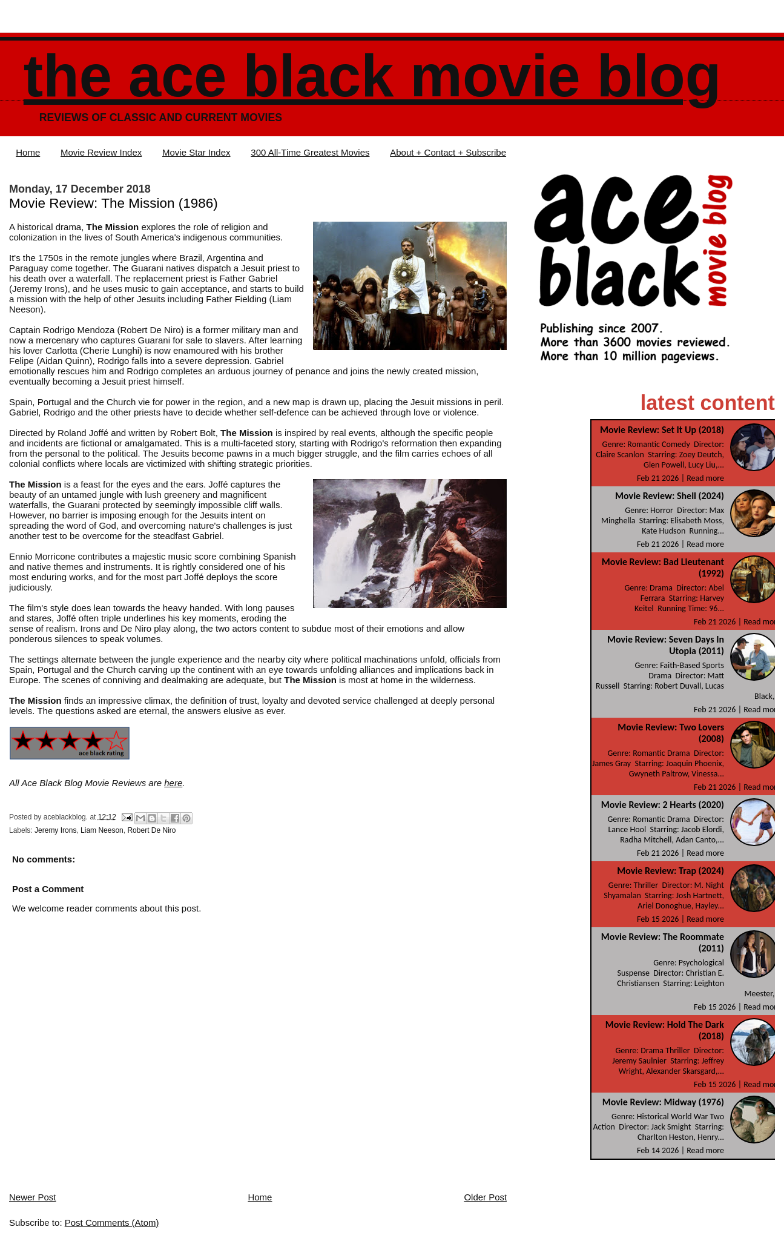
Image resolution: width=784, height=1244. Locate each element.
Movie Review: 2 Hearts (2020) (662, 804)
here (173, 783)
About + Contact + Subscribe (448, 152)
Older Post (485, 1197)
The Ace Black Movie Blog (372, 76)
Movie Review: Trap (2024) (670, 870)
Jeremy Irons (55, 830)
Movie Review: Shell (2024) (669, 495)
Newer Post (32, 1197)
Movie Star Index (196, 152)
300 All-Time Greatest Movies (310, 152)
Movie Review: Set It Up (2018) (662, 429)
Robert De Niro (151, 830)
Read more (705, 478)
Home (28, 152)
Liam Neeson (102, 830)
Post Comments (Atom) (112, 1222)
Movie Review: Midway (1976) (663, 1102)
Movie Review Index (101, 152)
